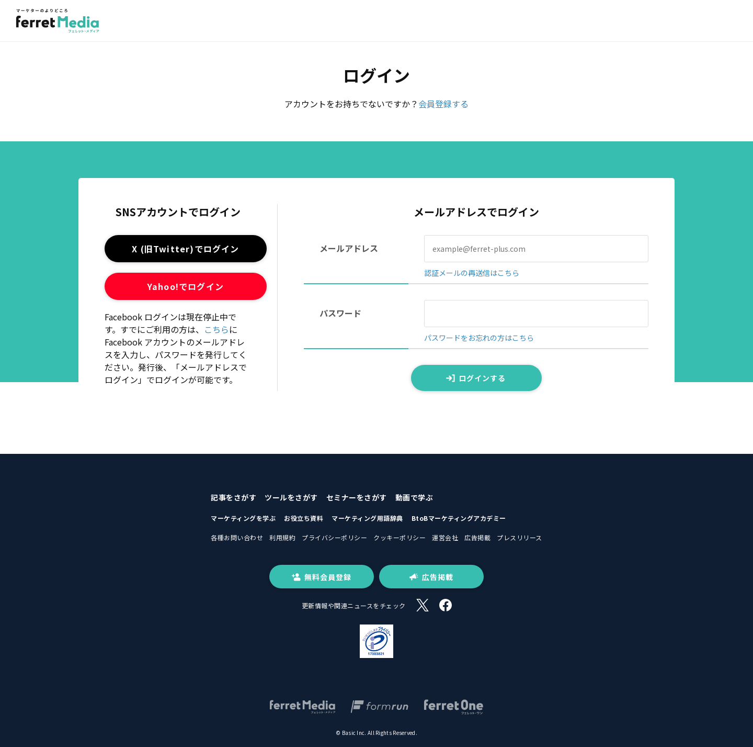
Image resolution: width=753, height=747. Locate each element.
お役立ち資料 (303, 518)
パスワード (340, 313)
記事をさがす (233, 497)
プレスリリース (519, 537)
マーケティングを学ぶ (243, 518)
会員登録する (443, 103)
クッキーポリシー (399, 537)
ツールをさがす (291, 497)
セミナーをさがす (356, 497)
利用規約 (282, 537)
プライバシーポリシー (334, 537)
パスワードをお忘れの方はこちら (479, 337)
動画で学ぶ (414, 497)
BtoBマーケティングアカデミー (459, 518)
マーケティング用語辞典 (367, 518)
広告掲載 (477, 537)
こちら (216, 329)
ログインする (476, 378)
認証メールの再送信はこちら (471, 272)
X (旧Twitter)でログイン (185, 248)
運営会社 (445, 537)
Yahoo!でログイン (185, 286)
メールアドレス (349, 248)
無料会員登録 (321, 577)
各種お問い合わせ (237, 537)
